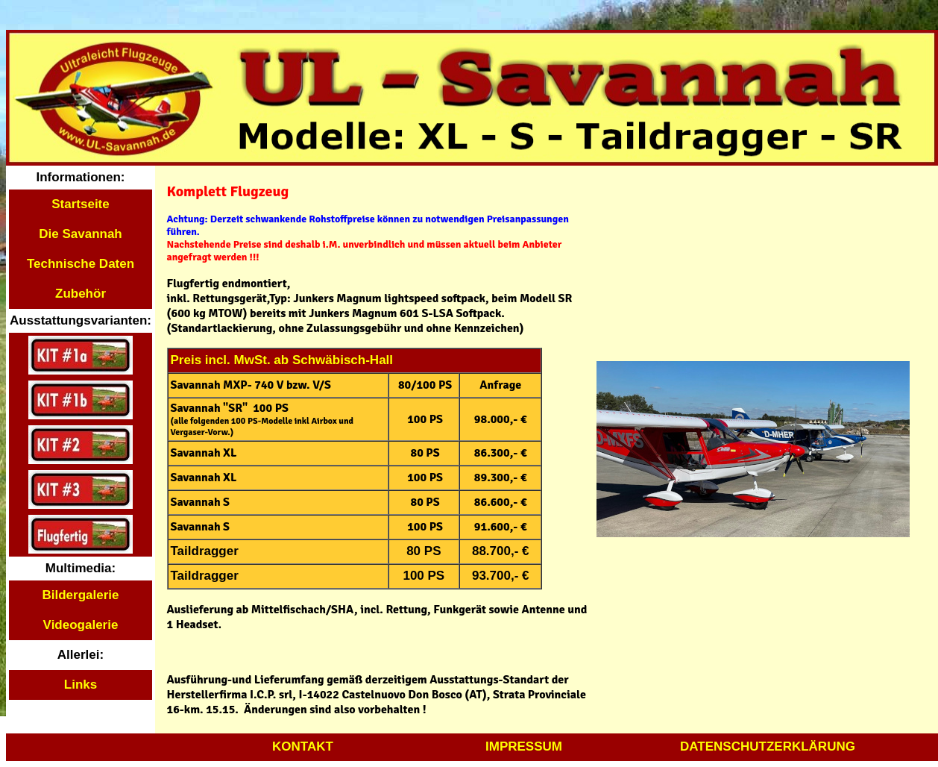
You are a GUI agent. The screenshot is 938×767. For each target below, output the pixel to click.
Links (80, 684)
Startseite (80, 204)
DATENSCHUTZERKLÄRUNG (767, 746)
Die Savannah (80, 234)
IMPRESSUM (523, 746)
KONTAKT (302, 746)
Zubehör (80, 294)
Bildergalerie (81, 595)
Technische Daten (80, 264)
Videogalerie (81, 625)
